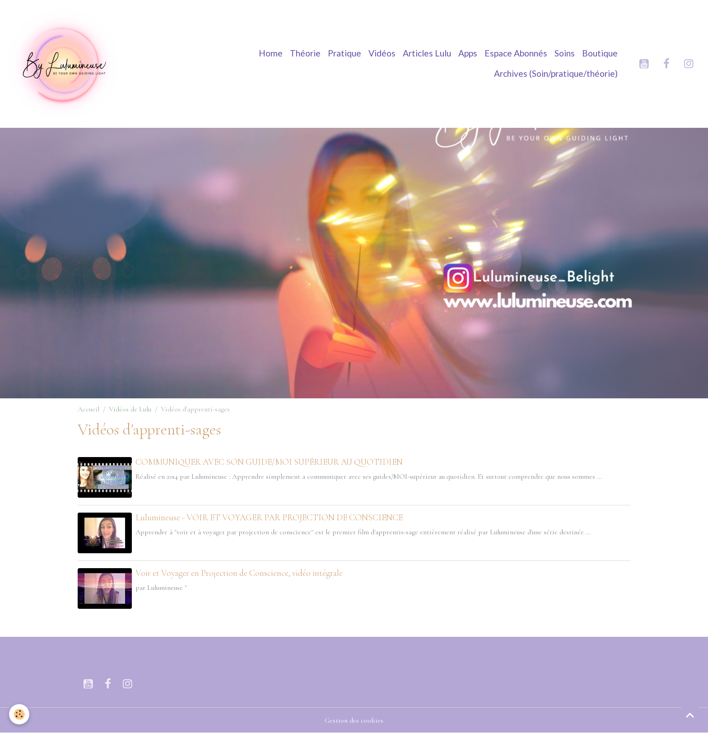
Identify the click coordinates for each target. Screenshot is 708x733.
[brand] (64, 63)
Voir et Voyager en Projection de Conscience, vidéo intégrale (239, 573)
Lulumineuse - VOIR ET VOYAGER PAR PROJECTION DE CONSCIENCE (269, 517)
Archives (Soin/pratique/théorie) (556, 73)
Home (271, 53)
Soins (564, 53)
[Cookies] (19, 714)
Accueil (88, 409)
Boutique (600, 53)
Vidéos (382, 53)
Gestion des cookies (354, 720)
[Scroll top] (690, 715)
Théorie (305, 53)
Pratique (344, 53)
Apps (467, 53)
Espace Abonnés (515, 53)
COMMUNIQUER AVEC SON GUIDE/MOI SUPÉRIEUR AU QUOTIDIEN (269, 462)
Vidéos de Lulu (130, 409)
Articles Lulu (427, 53)
